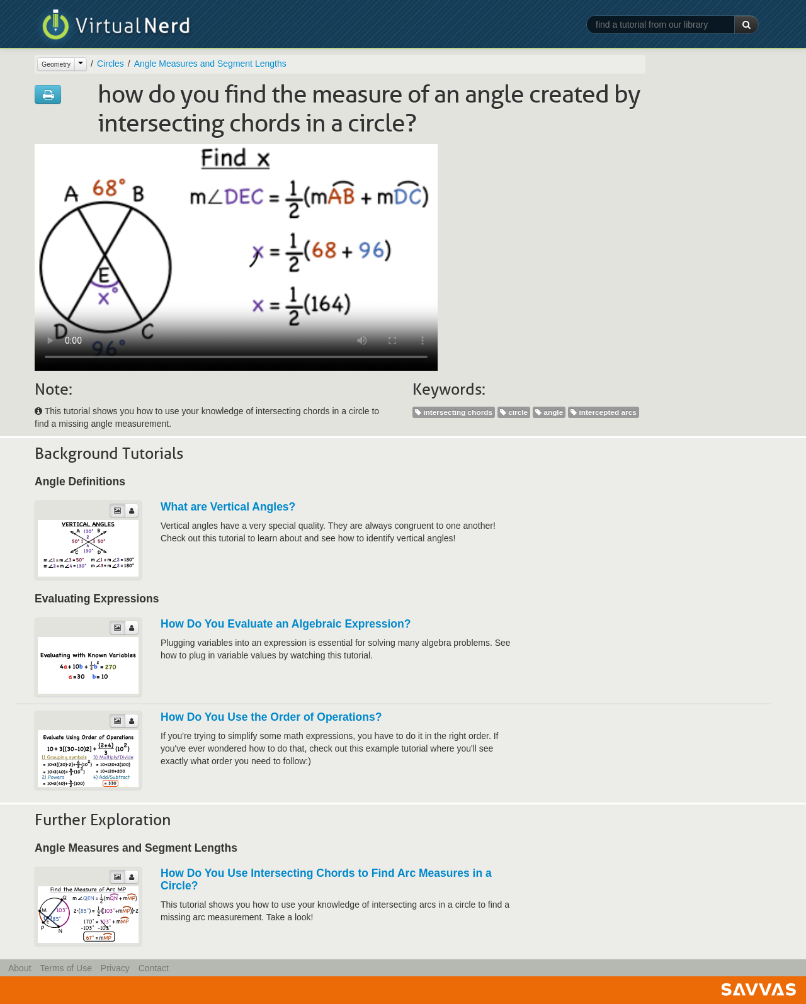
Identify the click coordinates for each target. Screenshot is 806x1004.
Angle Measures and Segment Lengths (210, 64)
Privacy (115, 968)
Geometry (56, 64)
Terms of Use (65, 968)
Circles (110, 64)
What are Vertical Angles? (228, 506)
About (19, 968)
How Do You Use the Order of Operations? (271, 717)
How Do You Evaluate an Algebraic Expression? (286, 624)
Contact (154, 968)
